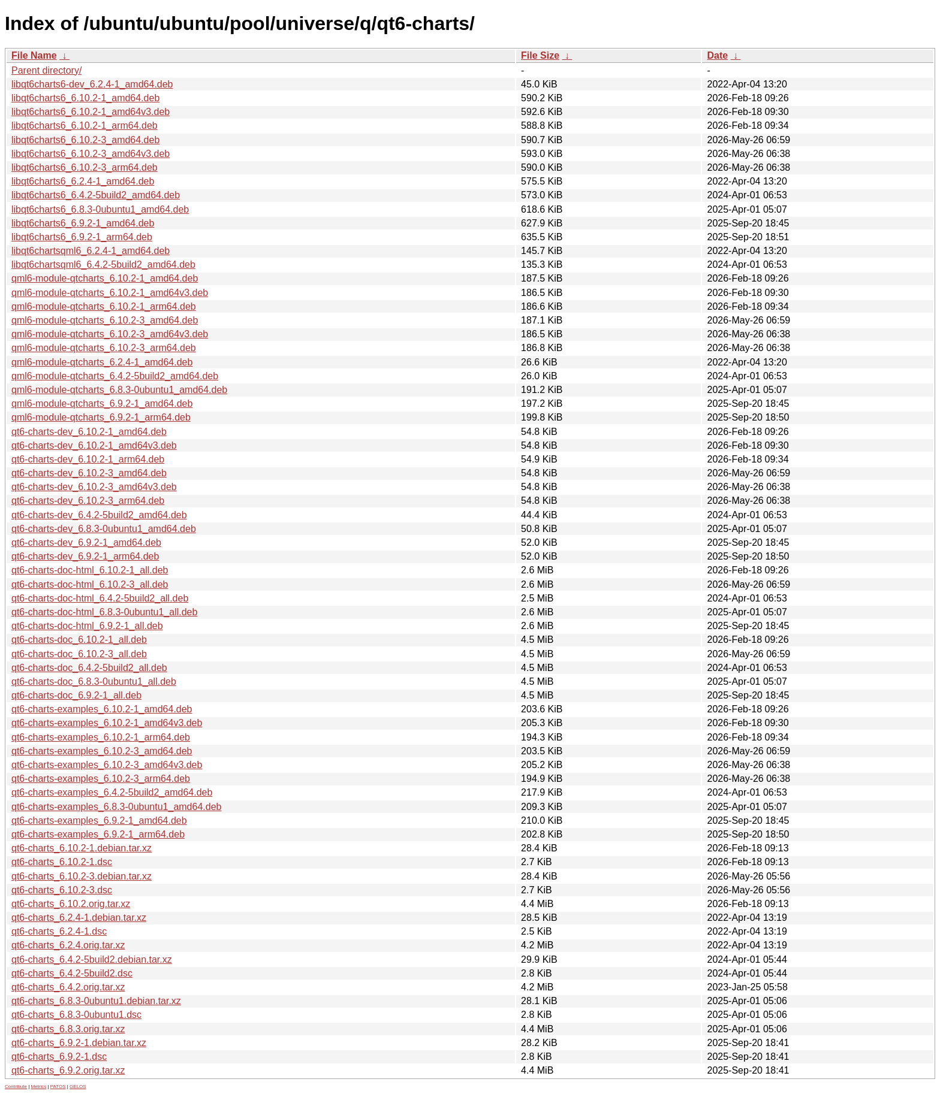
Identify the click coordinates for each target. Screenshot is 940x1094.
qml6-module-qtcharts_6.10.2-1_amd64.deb (104, 278)
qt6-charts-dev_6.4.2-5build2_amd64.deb (99, 515)
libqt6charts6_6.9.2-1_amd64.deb (82, 223)
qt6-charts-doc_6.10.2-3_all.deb (79, 654)
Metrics (38, 1086)
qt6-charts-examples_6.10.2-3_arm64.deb (100, 778)
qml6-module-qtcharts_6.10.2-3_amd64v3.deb (109, 334)
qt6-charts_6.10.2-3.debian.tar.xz (81, 876)
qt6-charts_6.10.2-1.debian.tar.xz (81, 848)
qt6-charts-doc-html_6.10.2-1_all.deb (89, 570)
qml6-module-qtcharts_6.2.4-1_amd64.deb (101, 362)
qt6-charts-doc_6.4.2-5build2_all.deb (89, 668)
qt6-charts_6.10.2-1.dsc (61, 862)
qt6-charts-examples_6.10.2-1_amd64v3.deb (106, 723)
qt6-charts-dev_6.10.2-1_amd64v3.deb (94, 445)
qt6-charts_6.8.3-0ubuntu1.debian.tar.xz (96, 1001)
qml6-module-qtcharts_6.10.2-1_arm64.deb (103, 306)
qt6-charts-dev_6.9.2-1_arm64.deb (85, 556)
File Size (540, 55)
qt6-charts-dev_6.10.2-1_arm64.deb (87, 459)
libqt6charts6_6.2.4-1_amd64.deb (82, 181)
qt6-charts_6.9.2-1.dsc (59, 1056)
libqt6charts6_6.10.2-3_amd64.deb (85, 140)
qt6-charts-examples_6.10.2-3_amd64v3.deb (106, 765)
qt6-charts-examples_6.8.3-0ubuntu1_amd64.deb (116, 807)
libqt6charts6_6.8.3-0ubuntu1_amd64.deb (100, 209)
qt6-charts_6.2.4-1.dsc (59, 931)
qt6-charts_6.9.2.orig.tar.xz (68, 1070)
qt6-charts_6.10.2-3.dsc (61, 890)
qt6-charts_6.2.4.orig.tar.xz (68, 945)
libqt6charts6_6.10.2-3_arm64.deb (84, 167)
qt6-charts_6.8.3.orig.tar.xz (68, 1029)
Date (717, 55)
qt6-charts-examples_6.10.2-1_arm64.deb (100, 737)
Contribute (16, 1086)
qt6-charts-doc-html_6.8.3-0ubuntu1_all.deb (104, 612)
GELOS (78, 1086)
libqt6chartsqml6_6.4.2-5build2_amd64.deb (103, 264)
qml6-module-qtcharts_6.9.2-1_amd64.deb (101, 403)
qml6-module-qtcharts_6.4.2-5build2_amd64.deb (114, 376)
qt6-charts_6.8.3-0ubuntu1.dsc (76, 1015)
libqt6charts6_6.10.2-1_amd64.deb (85, 98)
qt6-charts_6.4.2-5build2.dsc (71, 973)
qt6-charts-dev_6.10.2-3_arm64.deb (87, 500)
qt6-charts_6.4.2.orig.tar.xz (68, 987)
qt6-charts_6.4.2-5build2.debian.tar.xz (91, 959)
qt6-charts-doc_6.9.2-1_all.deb (76, 695)
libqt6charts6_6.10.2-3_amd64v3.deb (90, 154)
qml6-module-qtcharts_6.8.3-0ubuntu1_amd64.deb (119, 390)
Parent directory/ (46, 70)
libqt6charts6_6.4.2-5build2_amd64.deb (95, 195)
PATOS (58, 1086)
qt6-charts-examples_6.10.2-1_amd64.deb (101, 709)
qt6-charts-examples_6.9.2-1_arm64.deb (98, 834)
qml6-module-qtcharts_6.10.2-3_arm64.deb (103, 348)
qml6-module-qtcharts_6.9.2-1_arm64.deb (101, 417)
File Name (34, 55)
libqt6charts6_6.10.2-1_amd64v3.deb (90, 112)
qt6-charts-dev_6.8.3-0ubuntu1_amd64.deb (103, 529)
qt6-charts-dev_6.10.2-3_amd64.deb (89, 473)
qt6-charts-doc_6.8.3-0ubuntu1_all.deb (93, 681)
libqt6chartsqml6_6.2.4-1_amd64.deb (90, 251)
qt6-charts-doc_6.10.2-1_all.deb (79, 639)
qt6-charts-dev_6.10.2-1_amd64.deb (89, 432)
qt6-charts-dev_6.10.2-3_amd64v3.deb (94, 487)
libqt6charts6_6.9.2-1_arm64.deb (81, 237)
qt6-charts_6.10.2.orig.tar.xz (70, 904)
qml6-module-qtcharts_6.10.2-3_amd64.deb (104, 320)
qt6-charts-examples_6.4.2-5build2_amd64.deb (111, 792)
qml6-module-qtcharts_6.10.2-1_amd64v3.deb (109, 293)
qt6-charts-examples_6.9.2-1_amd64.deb (99, 820)
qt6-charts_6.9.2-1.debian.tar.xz (78, 1043)
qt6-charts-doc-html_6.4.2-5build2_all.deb (99, 598)
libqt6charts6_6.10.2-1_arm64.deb (84, 125)
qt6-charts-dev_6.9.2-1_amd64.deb (86, 542)
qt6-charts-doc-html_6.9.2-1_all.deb (87, 626)
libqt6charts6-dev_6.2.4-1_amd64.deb (92, 84)
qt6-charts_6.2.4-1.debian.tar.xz (78, 917)
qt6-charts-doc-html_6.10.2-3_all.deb (89, 584)
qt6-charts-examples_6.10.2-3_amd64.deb (101, 751)
